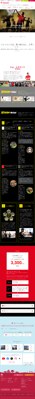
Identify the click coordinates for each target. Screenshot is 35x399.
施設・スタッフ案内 (15, 7)
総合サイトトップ (10, 0)
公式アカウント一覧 (11, 362)
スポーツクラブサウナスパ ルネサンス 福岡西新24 (15, 5)
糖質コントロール (25, 325)
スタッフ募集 (31, 325)
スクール (27, 7)
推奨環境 (19, 394)
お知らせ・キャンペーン (4, 380)
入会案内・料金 (9, 7)
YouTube (19, 375)
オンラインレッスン (10, 325)
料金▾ (11, 36)
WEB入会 (32, 0)
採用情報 (18, 0)
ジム (15, 380)
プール (15, 381)
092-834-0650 (28, 332)
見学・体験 (9, 380)
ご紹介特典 (5, 389)
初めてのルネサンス (3, 378)
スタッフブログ (29, 375)
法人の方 (3, 0)
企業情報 (5, 394)
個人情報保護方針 (14, 394)
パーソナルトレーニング (18, 325)
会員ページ (25, 0)
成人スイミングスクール (24, 379)
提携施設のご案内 (16, 389)
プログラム (16, 378)
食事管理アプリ (4, 325)
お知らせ (4, 7)
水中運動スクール (23, 380)
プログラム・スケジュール (21, 8)
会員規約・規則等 (23, 394)
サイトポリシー (9, 394)
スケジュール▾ (16, 36)
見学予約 (28, 334)
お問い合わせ (8, 334)
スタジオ (16, 379)
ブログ (31, 7)
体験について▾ (22, 36)
